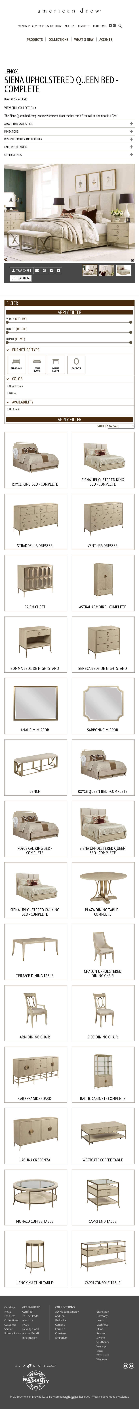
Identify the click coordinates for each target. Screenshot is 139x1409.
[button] (25, 350)
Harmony (102, 1316)
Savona (100, 1333)
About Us (69, 26)
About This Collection (68, 123)
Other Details (68, 155)
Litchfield (102, 1324)
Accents (105, 39)
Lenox (100, 1320)
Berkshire (60, 1320)
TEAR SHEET (21, 270)
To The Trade (100, 26)
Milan (99, 1329)
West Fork (102, 1355)
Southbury (102, 1342)
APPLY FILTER (69, 312)
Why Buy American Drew (30, 26)
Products (35, 39)
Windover (102, 1359)
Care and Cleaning (68, 147)
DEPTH (10, 339)
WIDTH (10, 318)
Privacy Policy (12, 1333)
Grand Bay (102, 1311)
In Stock (13, 409)
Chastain (60, 1333)
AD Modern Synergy (67, 1311)
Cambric (60, 1324)
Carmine (60, 1329)
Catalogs (9, 1307)
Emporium (61, 1337)
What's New (84, 39)
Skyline (100, 1337)
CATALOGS (21, 278)
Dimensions (68, 131)
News (7, 1311)
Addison (60, 1316)
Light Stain (15, 386)
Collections (58, 39)
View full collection (20, 108)
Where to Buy (54, 26)
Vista (99, 1350)
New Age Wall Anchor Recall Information (30, 1333)
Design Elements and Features (68, 139)
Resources (83, 26)
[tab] (69, 350)
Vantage (101, 1346)
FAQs (25, 1324)
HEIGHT (10, 329)
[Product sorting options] (121, 426)
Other (12, 393)
